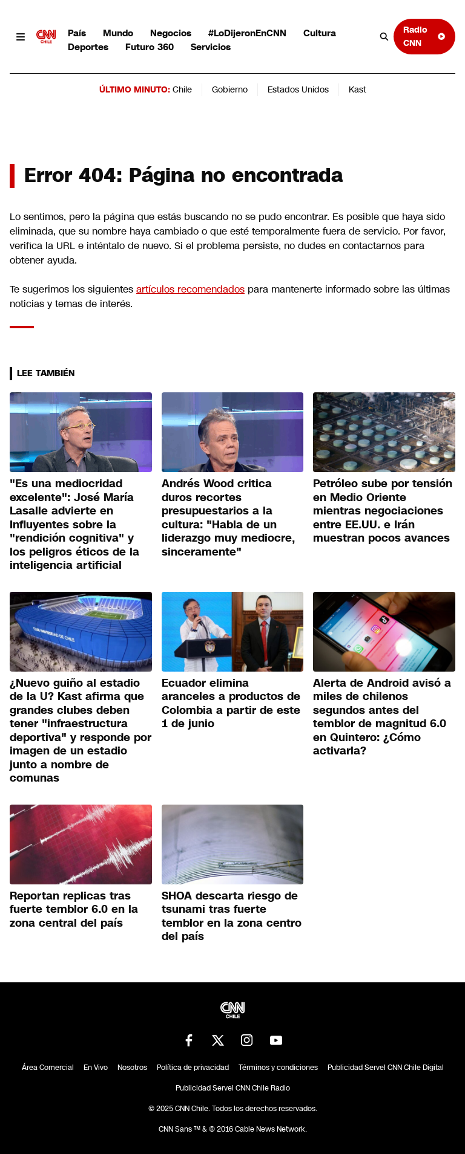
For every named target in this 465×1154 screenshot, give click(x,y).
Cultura (319, 33)
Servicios (211, 47)
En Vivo (96, 1067)
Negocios (170, 33)
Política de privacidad (193, 1067)
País (77, 33)
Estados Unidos (298, 89)
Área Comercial (48, 1067)
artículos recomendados (190, 289)
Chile (182, 89)
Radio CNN (424, 36)
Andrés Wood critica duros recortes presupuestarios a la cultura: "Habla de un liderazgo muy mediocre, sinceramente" (228, 518)
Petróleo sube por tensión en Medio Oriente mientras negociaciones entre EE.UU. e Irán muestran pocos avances (382, 511)
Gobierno (230, 89)
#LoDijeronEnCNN (247, 33)
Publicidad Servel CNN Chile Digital (386, 1067)
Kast (357, 89)
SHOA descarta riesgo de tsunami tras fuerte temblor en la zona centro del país (232, 916)
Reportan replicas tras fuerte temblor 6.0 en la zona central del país (74, 909)
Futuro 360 (149, 47)
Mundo (118, 33)
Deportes (88, 47)
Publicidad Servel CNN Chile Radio (233, 1088)
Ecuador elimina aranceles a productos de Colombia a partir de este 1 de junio (231, 703)
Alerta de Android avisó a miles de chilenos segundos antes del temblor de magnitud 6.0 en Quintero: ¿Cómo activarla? (382, 717)
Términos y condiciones (278, 1067)
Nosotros (132, 1067)
